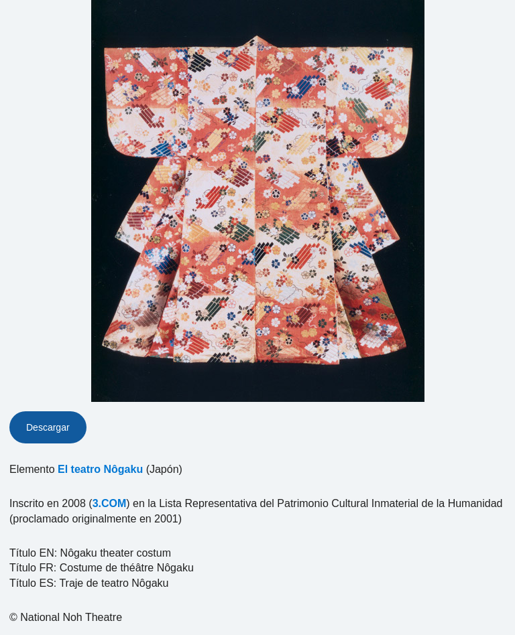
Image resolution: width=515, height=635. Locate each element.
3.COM (110, 503)
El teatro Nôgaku (100, 469)
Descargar (48, 427)
